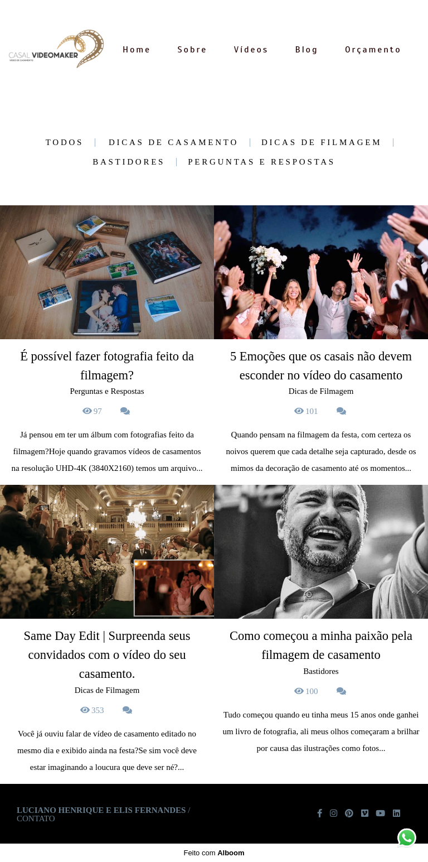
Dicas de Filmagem (321, 142)
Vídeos (251, 49)
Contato (36, 819)
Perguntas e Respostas (261, 162)
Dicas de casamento (174, 142)
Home (137, 49)
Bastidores (129, 162)
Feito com (213, 853)
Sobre (193, 49)
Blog (307, 49)
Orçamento (373, 49)
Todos (65, 142)
